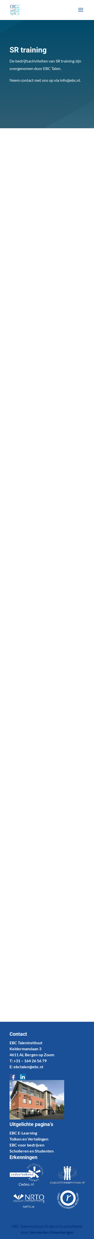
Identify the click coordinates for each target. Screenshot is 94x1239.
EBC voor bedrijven (27, 1144)
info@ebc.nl (70, 80)
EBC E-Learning (23, 1132)
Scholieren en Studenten (32, 1150)
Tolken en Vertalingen (29, 1138)
